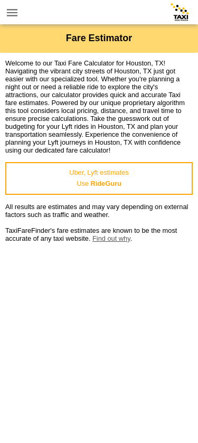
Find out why (111, 238)
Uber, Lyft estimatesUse (99, 177)
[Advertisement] (99, 341)
